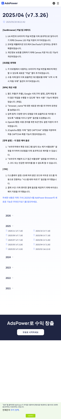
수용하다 (30, 416)
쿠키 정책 (15, 409)
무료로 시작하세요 (30, 332)
